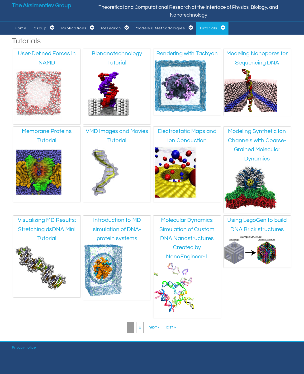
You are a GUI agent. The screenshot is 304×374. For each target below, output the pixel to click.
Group (45, 27)
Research (116, 27)
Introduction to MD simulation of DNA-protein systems (117, 229)
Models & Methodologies (165, 27)
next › (153, 327)
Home (20, 28)
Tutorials (213, 27)
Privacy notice (24, 347)
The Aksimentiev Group (41, 6)
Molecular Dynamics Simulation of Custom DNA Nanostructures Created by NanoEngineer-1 (186, 238)
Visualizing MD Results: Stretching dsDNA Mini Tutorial (47, 229)
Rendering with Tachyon (187, 53)
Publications (78, 27)
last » (171, 327)
